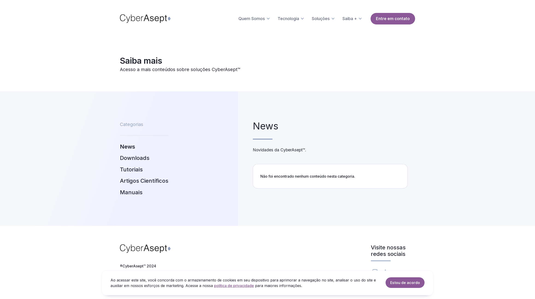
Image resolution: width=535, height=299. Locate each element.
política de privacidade (234, 285)
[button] (255, 19)
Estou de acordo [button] (405, 282)
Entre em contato (393, 18)
